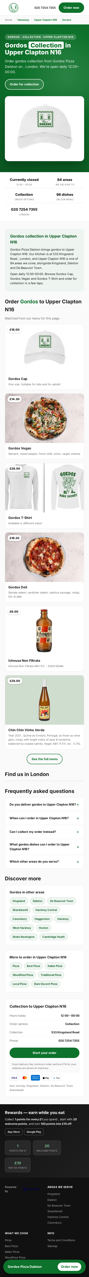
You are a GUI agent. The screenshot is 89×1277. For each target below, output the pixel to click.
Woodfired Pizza (23, 974)
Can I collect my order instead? (33, 832)
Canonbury (20, 918)
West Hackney (22, 927)
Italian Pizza (55, 966)
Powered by (23, 1189)
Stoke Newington (24, 936)
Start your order (44, 1053)
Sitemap (52, 1246)
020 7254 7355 (45, 7)
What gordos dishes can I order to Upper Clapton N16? (39, 846)
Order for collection (24, 84)
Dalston (37, 901)
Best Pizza (33, 966)
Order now (71, 8)
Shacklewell (20, 910)
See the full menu (45, 759)
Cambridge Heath (53, 936)
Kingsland (19, 901)
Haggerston (42, 918)
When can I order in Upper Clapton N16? (39, 818)
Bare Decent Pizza (45, 983)
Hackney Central (46, 910)
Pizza (16, 966)
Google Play (34, 1131)
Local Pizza (19, 983)
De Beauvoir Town (61, 901)
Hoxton (43, 927)
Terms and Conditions (61, 1240)
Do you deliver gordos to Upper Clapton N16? (43, 804)
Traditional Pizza (51, 974)
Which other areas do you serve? (34, 861)
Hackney (63, 918)
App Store (14, 1131)
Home (8, 19)
